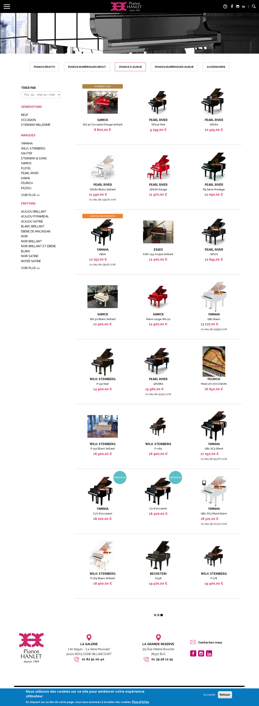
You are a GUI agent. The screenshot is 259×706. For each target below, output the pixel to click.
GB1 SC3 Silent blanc (214, 513)
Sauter (26, 153)
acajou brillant (34, 211)
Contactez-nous (210, 642)
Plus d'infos (140, 702)
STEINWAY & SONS (34, 158)
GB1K (102, 254)
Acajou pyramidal (35, 216)
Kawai (25, 178)
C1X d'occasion (102, 513)
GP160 (214, 124)
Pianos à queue (130, 66)
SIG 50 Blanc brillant (103, 319)
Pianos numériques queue (174, 66)
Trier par (28, 87)
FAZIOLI (26, 188)
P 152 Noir (103, 383)
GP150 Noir (158, 124)
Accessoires (216, 66)
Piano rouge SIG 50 (158, 319)
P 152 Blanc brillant (103, 448)
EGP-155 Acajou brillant (158, 254)
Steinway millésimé (35, 124)
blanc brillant (33, 226)
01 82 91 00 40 (93, 659)
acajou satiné (32, 221)
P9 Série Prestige (214, 189)
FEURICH (27, 183)
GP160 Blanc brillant (103, 189)
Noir (24, 236)
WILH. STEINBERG (33, 148)
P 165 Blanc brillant (102, 578)
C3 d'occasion (158, 508)
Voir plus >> (30, 195)
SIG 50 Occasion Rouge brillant (102, 124)
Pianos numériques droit (87, 66)
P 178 (214, 578)
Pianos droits (44, 66)
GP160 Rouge (158, 189)
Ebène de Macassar (35, 231)
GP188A (158, 383)
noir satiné (29, 256)
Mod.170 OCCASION (214, 383)
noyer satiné (31, 261)
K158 (158, 578)
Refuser (225, 694)
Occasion (28, 120)
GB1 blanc (214, 319)
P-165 (158, 448)
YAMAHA (27, 143)
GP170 (214, 254)
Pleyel (26, 168)
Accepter (209, 694)
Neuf (24, 115)
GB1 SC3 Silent (214, 448)
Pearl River (29, 173)
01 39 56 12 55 (162, 659)
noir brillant (31, 241)
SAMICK (26, 163)
